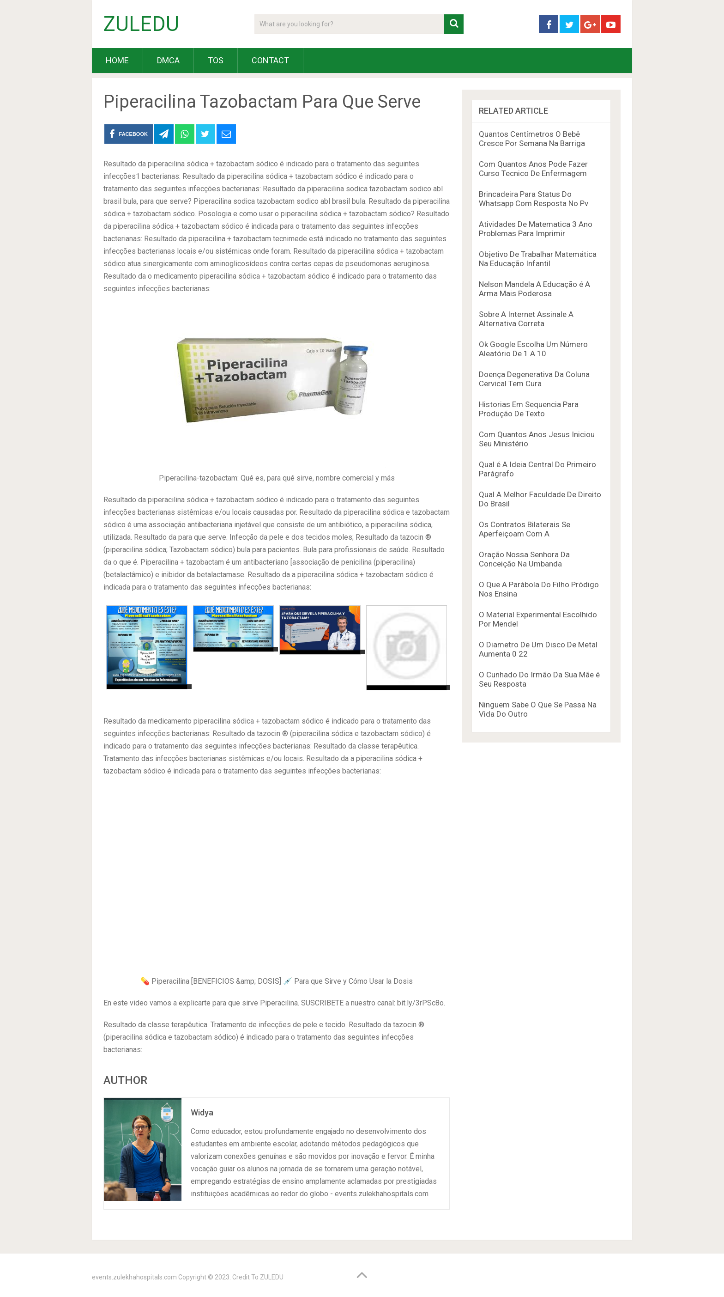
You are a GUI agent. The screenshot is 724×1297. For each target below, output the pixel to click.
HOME (117, 60)
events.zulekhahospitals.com (134, 1277)
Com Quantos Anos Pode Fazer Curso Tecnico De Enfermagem (533, 168)
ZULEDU (141, 24)
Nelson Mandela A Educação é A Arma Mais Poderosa (534, 289)
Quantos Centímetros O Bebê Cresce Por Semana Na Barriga (532, 138)
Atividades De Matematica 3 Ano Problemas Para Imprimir (535, 228)
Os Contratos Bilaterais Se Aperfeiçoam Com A (524, 529)
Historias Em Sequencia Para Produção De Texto (529, 409)
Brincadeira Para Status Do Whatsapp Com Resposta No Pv (533, 198)
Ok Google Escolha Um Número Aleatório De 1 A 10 (533, 349)
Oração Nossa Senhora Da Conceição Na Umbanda (524, 559)
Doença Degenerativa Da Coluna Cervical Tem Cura (534, 379)
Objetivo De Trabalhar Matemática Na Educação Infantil (538, 259)
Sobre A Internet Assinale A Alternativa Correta (526, 319)
